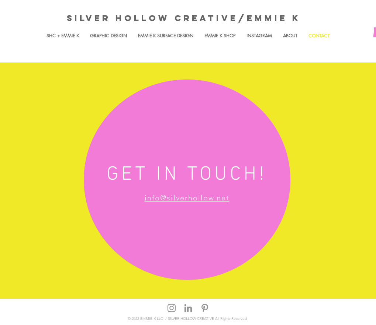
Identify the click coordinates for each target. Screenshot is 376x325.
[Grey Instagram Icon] (171, 308)
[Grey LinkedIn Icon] (188, 308)
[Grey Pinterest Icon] (204, 308)
